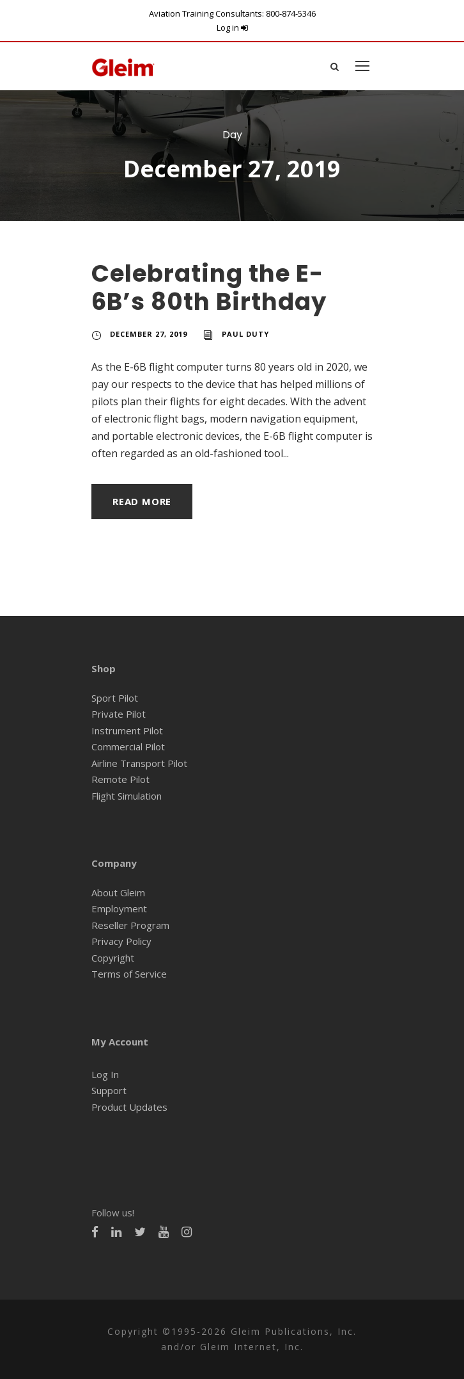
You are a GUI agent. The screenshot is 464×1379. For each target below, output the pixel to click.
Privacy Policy (121, 941)
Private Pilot (117, 714)
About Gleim (117, 892)
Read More (144, 501)
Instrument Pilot (124, 730)
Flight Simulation (126, 796)
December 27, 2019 (150, 334)
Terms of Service (127, 974)
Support (108, 1090)
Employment (117, 908)
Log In (104, 1074)
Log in (232, 27)
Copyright (111, 958)
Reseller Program (128, 925)
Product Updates (127, 1107)
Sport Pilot (113, 698)
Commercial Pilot (127, 746)
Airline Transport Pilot (137, 763)
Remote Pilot (118, 779)
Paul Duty (247, 334)
